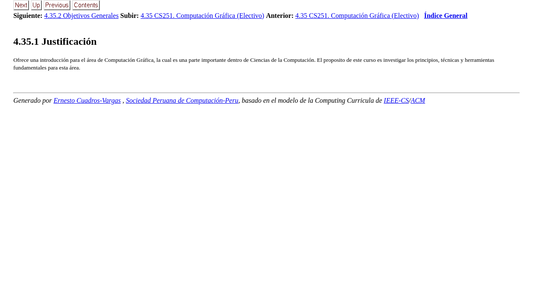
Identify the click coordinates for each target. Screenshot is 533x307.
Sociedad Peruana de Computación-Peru (182, 100)
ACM (418, 100)
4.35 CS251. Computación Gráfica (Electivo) (202, 15)
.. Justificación (54, 41)
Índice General (446, 15)
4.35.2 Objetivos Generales (81, 15)
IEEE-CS (396, 100)
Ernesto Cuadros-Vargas (87, 100)
